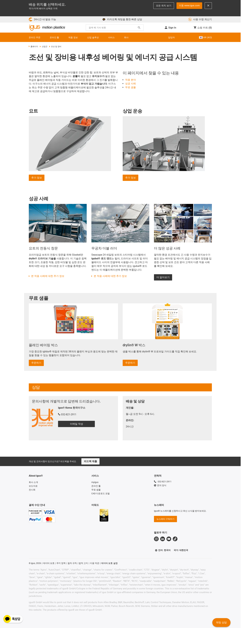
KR (205, 37)
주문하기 (36, 362)
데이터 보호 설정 (109, 563)
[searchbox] (112, 27)
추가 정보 (36, 177)
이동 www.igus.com (189, 5)
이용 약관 (94, 563)
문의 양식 (160, 485)
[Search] (139, 27)
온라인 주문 (34, 37)
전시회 (32, 489)
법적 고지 (83, 563)
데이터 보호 (48, 563)
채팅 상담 (221, 622)
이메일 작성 (76, 423)
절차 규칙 (72, 563)
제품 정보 (73, 37)
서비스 (111, 37)
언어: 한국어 (163, 550)
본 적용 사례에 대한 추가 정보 (47, 276)
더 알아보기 (163, 277)
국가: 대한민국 (181, 550)
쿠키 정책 (61, 563)
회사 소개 (33, 482)
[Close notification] (208, 5)
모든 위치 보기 (163, 5)
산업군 (43, 46)
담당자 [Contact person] (171, 37)
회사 (126, 37)
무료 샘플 (96, 489)
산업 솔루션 (93, 37)
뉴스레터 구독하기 (165, 519)
